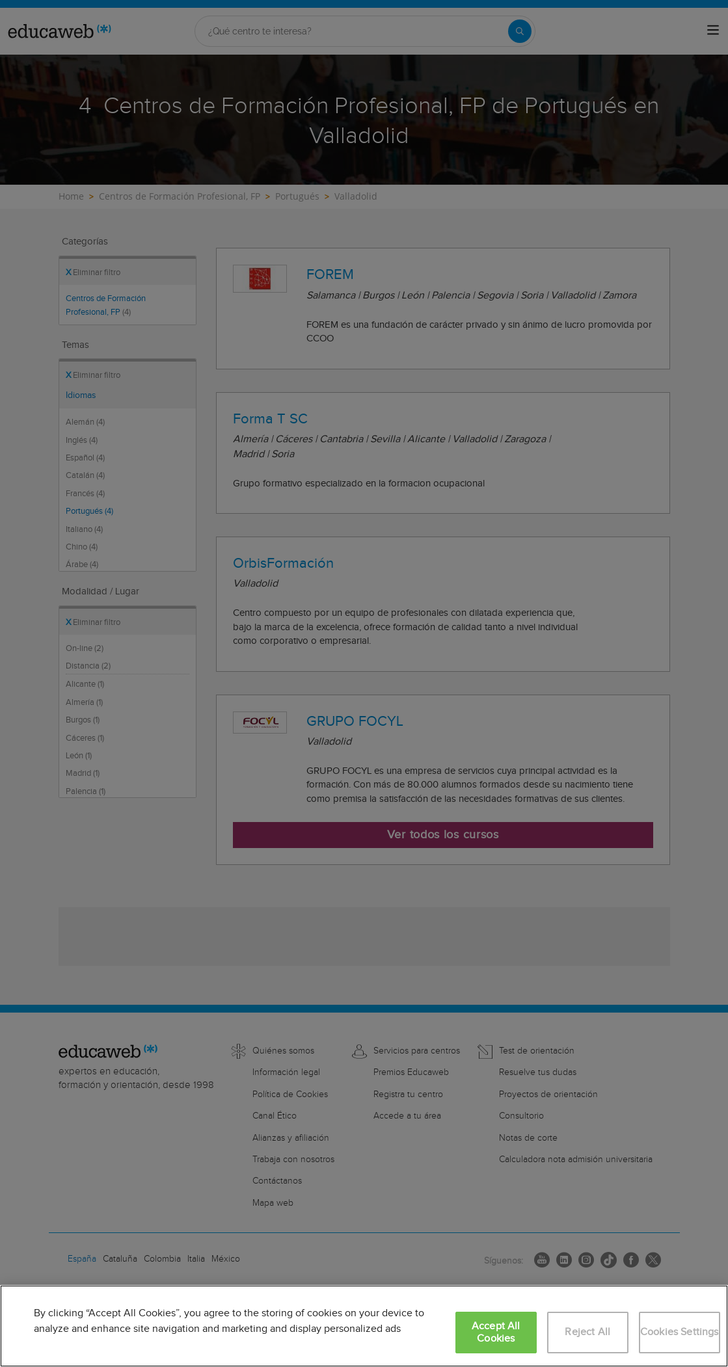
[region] (364, 1326)
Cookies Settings (679, 1332)
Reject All (587, 1332)
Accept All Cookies (496, 1332)
